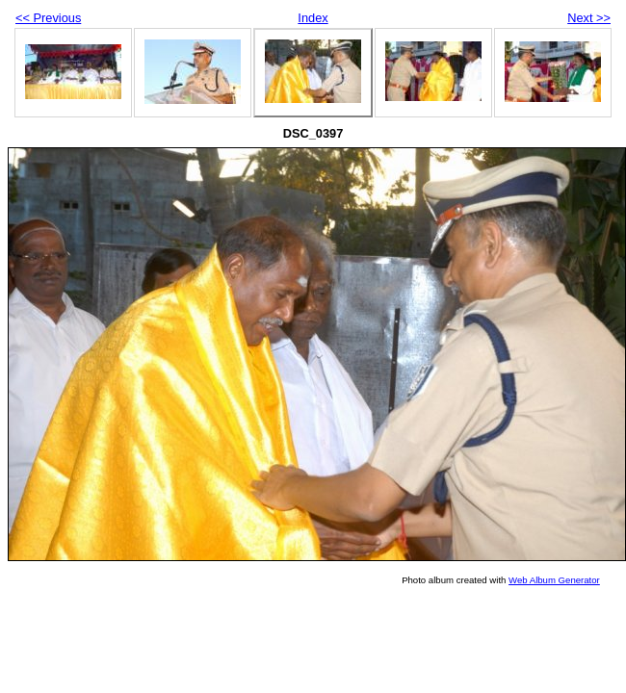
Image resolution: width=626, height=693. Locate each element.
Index (312, 18)
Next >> (589, 18)
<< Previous (48, 18)
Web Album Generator (554, 580)
